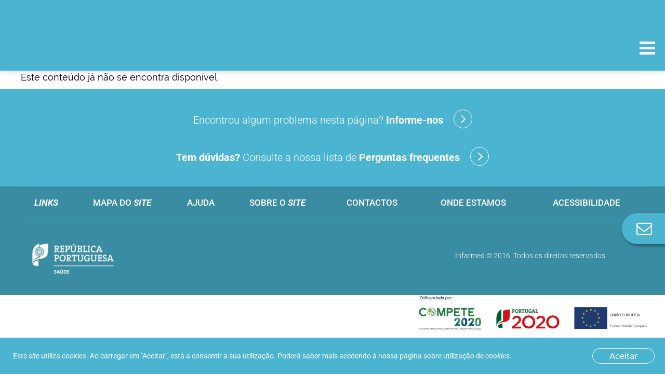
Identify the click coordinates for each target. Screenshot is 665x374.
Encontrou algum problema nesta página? (332, 119)
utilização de (476, 356)
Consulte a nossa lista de (332, 156)
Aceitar (623, 356)
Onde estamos (473, 202)
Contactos (372, 202)
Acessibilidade (586, 202)
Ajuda (201, 202)
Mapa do (122, 202)
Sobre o (277, 202)
